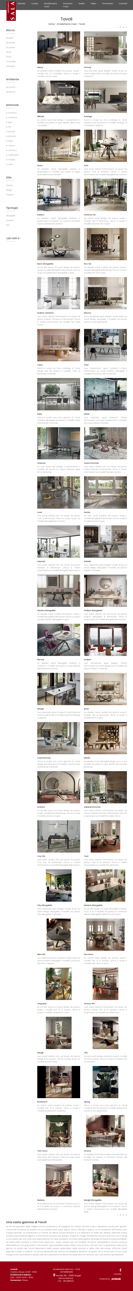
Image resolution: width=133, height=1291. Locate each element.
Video (93, 3)
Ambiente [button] (12, 79)
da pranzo (10, 92)
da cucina (10, 87)
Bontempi (10, 42)
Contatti (123, 3)
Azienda (21, 3)
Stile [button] (9, 177)
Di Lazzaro (10, 47)
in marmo (10, 145)
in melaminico (12, 155)
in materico (11, 150)
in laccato (10, 131)
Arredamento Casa (50, 5)
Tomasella (11, 61)
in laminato (11, 136)
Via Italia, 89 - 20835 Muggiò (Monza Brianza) (67, 1277)
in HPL (8, 127)
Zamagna (10, 66)
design (9, 190)
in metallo (10, 159)
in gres (9, 122)
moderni (10, 194)
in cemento (11, 112)
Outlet (81, 3)
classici (9, 185)
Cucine (34, 3)
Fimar (8, 52)
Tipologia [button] (12, 208)
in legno (9, 141)
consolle (10, 220)
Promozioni (107, 3)
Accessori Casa (67, 5)
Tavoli (82, 24)
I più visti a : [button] (13, 238)
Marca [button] (10, 30)
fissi (7, 225)
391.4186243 (68, 1281)
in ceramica (11, 117)
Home (51, 24)
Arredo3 (9, 38)
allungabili (10, 215)
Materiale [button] (12, 105)
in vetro (9, 164)
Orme (8, 56)
